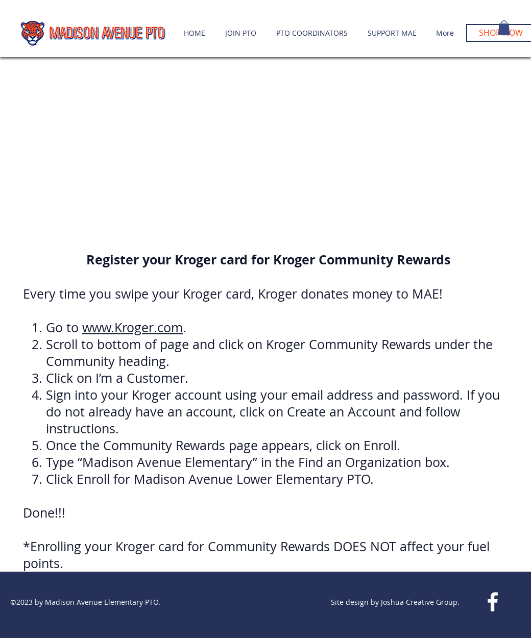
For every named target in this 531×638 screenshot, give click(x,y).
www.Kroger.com (132, 327)
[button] (504, 27)
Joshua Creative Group (418, 602)
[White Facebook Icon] (492, 602)
